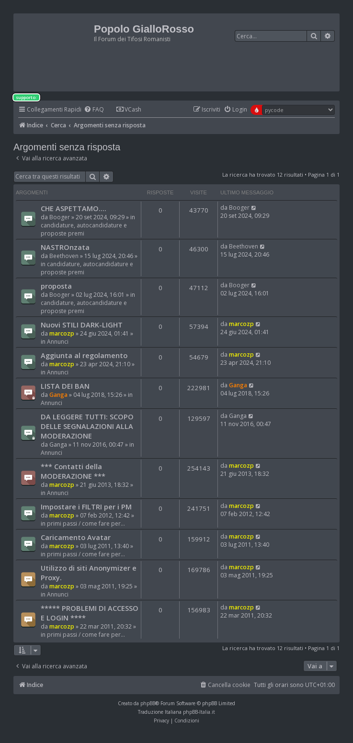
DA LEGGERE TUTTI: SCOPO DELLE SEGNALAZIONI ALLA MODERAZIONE (87, 426)
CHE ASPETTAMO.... (73, 208)
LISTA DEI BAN (65, 386)
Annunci (57, 342)
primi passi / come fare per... (86, 523)
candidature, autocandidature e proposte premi (84, 229)
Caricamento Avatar (76, 537)
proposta (56, 286)
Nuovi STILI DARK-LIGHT (82, 324)
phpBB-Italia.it (199, 712)
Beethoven (64, 256)
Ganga (58, 395)
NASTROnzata (65, 247)
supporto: (26, 97)
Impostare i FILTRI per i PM (86, 506)
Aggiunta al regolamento (84, 355)
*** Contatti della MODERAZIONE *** (73, 471)
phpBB (147, 703)
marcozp (61, 333)
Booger (59, 217)
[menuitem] (94, 109)
